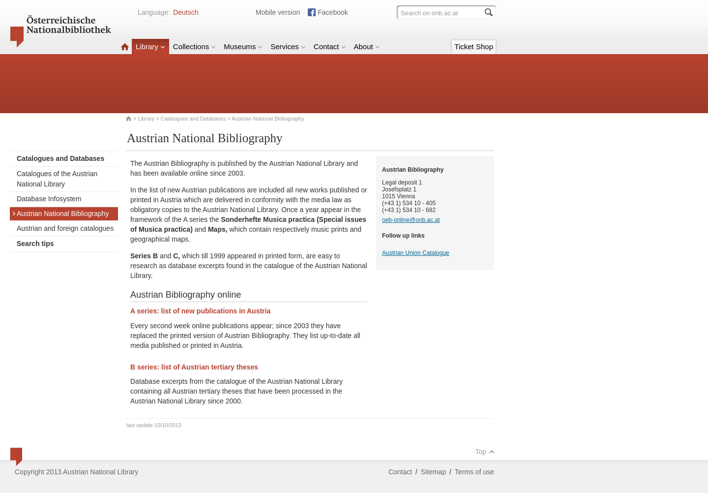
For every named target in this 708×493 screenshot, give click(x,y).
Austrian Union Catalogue (415, 252)
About (367, 46)
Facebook (333, 12)
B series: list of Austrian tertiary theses (194, 367)
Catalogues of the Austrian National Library (57, 179)
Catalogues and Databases (193, 119)
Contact (330, 46)
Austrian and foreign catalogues (65, 228)
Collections (194, 46)
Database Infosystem (49, 199)
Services (288, 46)
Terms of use (474, 472)
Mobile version (278, 12)
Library (150, 46)
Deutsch (185, 12)
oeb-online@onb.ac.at (411, 219)
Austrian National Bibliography (60, 213)
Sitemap (433, 472)
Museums (243, 46)
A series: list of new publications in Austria (200, 311)
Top (485, 452)
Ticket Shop (473, 46)
